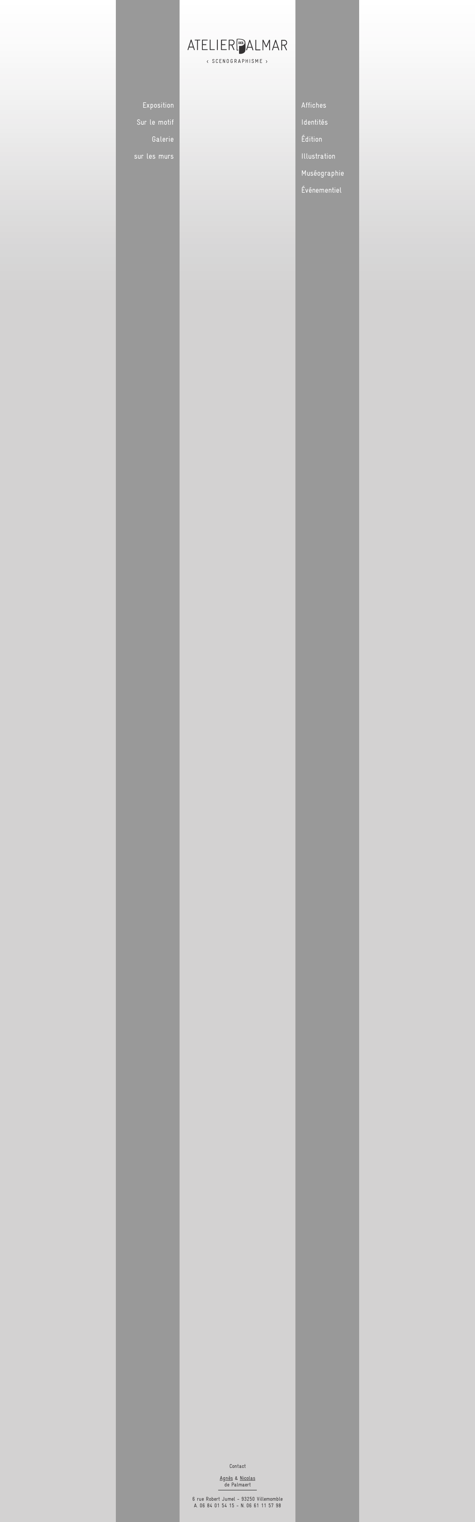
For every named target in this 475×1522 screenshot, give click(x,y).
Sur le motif (155, 122)
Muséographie (322, 173)
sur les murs (154, 156)
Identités (314, 122)
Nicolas (247, 1478)
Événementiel (321, 190)
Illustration (318, 156)
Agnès (226, 1478)
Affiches (313, 105)
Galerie (163, 139)
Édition (311, 139)
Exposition (158, 105)
